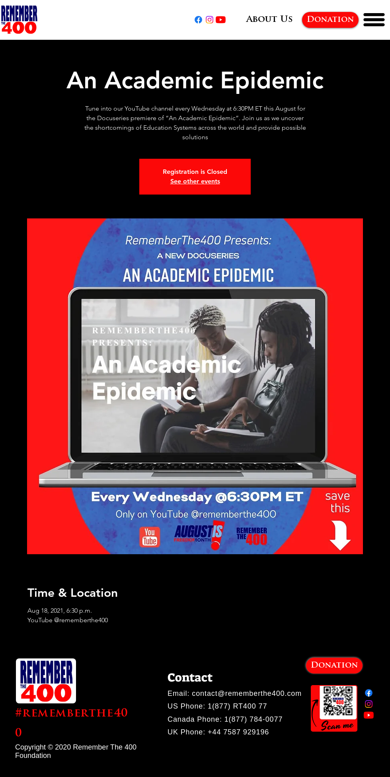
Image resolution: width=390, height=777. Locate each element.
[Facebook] (198, 20)
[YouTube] (221, 20)
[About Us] (269, 20)
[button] (374, 19)
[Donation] (330, 20)
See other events (195, 181)
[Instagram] (209, 20)
